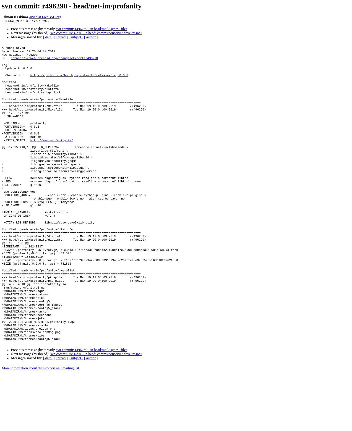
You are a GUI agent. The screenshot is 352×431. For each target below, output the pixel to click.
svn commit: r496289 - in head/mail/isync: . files (91, 29)
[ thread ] (61, 37)
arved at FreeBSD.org (45, 17)
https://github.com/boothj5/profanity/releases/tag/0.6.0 (79, 81)
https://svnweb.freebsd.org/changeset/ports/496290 (54, 61)
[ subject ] (76, 37)
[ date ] (48, 37)
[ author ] (91, 37)
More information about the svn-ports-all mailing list (40, 427)
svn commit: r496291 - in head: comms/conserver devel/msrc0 (95, 33)
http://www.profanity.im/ (51, 159)
